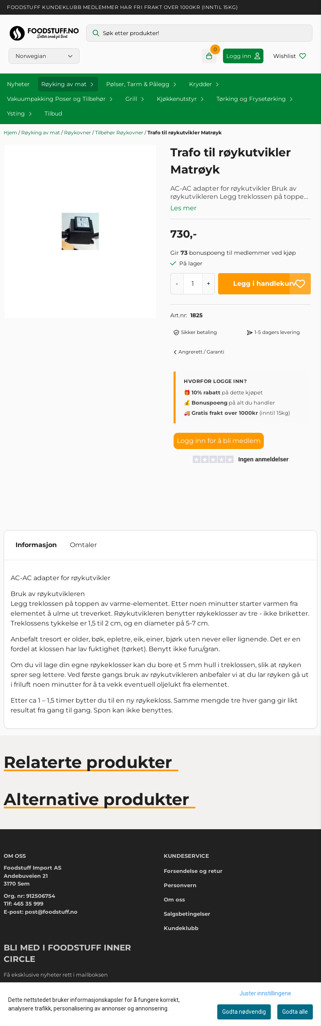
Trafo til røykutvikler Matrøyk (184, 132)
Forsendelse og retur (193, 871)
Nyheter (18, 84)
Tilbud (53, 113)
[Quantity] (192, 284)
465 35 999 (28, 903)
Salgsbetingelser (187, 913)
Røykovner (78, 132)
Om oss (174, 899)
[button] (300, 284)
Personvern (180, 885)
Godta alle (295, 1011)
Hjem (11, 132)
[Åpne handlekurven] (209, 56)
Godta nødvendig (244, 1011)
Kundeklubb (181, 928)
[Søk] (199, 33)
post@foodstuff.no (51, 911)
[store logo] (44, 33)
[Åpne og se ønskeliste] (289, 56)
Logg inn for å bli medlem (219, 441)
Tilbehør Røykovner (120, 132)
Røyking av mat (41, 132)
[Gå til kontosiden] (243, 56)
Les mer (183, 208)
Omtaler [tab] (83, 545)
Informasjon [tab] (36, 545)
